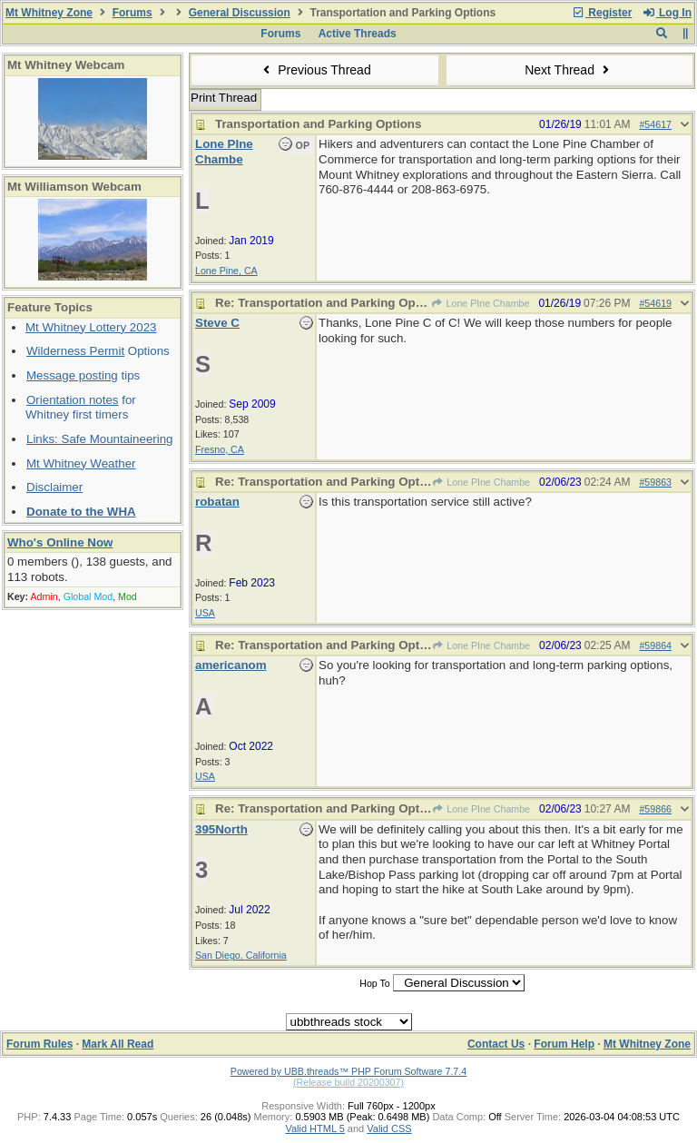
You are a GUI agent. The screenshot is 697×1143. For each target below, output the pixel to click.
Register (602, 12)
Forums (132, 12)
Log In (667, 12)
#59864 (655, 645)
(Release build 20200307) (348, 1082)
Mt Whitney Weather (81, 463)
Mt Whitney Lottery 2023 (90, 327)
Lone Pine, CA (226, 270)
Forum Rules (39, 1044)
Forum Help (564, 1044)
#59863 (655, 482)
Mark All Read (117, 1044)
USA (205, 612)
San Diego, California (241, 955)
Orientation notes (72, 400)
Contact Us (496, 1044)
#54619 (655, 303)
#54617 (655, 124)
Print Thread (224, 97)
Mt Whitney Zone (49, 12)
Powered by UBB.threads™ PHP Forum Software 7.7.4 (348, 1071)
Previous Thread (315, 70)
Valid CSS (389, 1128)
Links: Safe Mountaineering (99, 439)
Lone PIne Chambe (480, 303)
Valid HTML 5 (314, 1128)
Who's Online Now (60, 542)
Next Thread (569, 70)
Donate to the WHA (81, 511)
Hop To (374, 983)
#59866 (655, 808)
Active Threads (358, 33)
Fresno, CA (219, 449)
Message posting (72, 375)
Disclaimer (54, 487)
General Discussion (239, 12)
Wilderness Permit (75, 351)
